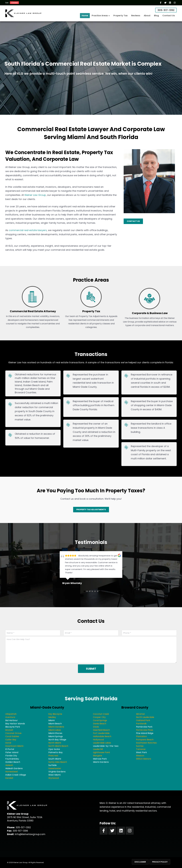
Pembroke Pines (144, 730)
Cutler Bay (10, 739)
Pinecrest (53, 755)
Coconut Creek (101, 714)
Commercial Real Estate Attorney (33, 311)
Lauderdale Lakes (102, 742)
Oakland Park (143, 720)
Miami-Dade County (47, 707)
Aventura (10, 717)
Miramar (140, 714)
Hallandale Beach (102, 736)
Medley (52, 717)
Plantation (141, 736)
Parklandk (141, 723)
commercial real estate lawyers (28, 230)
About (147, 15)
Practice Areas (100, 15)
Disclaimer (140, 862)
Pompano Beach (144, 739)
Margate (97, 755)
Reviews (135, 15)
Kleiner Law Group (35, 195)
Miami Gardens (56, 726)
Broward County (134, 707)
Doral (8, 742)
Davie (96, 726)
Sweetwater (54, 768)
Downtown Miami (14, 746)
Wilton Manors (143, 758)
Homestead (11, 771)
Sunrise (139, 746)
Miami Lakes (54, 730)
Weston (140, 755)
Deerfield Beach (101, 730)
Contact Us (168, 15)
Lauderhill (98, 749)
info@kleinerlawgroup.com (30, 834)
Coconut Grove (13, 733)
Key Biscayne (55, 714)
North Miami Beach (58, 746)
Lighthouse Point (101, 752)
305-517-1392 (165, 10)
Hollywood (98, 739)
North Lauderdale (145, 717)
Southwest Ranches (146, 742)
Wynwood (53, 778)
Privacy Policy (159, 862)
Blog (156, 15)
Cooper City (99, 717)
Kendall (9, 778)
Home (85, 15)
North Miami (54, 742)
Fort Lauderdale (101, 733)
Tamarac (141, 749)
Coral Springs (100, 720)
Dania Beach (99, 723)
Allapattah (11, 714)
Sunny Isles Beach (57, 762)
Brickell (9, 730)
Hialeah (9, 765)
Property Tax (120, 15)
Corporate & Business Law (150, 313)
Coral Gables (12, 736)
